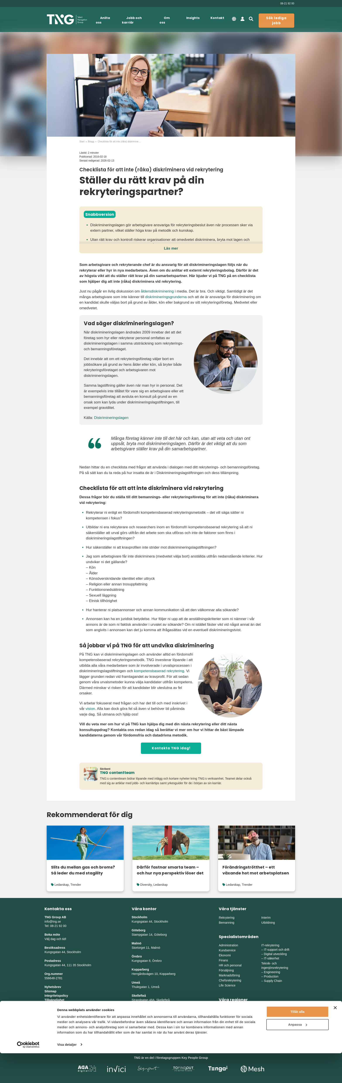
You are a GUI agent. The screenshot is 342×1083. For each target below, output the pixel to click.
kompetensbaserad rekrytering (159, 671)
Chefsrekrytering (230, 980)
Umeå (136, 982)
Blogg (91, 141)
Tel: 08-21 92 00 (55, 926)
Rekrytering (226, 917)
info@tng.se (52, 921)
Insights (193, 18)
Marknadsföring (229, 975)
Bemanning (226, 922)
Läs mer (171, 248)
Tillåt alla (297, 1042)
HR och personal (230, 965)
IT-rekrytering (270, 945)
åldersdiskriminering (157, 291)
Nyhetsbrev (52, 987)
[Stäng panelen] (335, 1037)
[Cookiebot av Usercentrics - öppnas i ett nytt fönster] (28, 1074)
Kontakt (217, 18)
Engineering (272, 972)
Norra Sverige (270, 1018)
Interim (266, 917)
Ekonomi (225, 955)
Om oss (164, 20)
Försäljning (226, 970)
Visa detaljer (67, 1074)
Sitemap (50, 991)
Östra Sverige (228, 1008)
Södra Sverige (228, 1018)
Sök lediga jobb (276, 20)
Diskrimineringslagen (111, 418)
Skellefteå (139, 995)
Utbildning (268, 922)
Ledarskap (62, 884)
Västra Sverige (229, 1013)
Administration (228, 945)
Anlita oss (103, 20)
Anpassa (297, 1054)
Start (81, 141)
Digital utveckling (275, 954)
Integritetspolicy (56, 995)
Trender (75, 884)
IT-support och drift (276, 949)
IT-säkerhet (271, 958)
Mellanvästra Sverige (275, 1013)
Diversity (146, 884)
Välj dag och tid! (55, 939)
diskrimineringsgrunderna (166, 297)
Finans (223, 960)
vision (90, 709)
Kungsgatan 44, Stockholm (62, 952)
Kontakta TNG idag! (171, 748)
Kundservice (227, 950)
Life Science (227, 985)
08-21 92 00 (287, 3)
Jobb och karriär (132, 20)
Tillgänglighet (54, 1000)
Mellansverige (270, 1008)
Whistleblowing (55, 1004)
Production (271, 976)
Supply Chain (273, 981)
